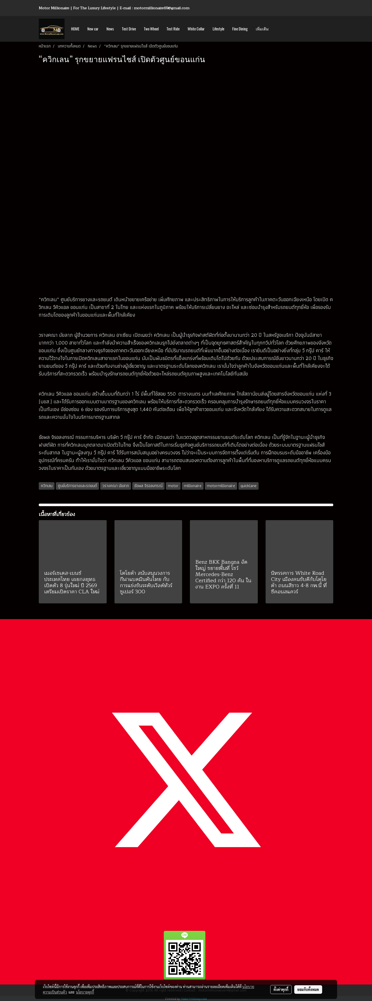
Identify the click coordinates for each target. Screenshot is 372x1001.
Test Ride (173, 28)
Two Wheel (151, 28)
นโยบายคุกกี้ (85, 992)
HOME (75, 28)
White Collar (196, 28)
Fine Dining (240, 28)
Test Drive (129, 28)
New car (92, 28)
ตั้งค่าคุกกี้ (281, 989)
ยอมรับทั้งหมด (308, 989)
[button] (277, 29)
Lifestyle (218, 28)
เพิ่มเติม (262, 28)
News (110, 28)
